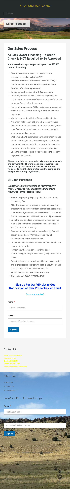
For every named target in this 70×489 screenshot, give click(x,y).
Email (11, 315)
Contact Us (10, 386)
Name (11, 302)
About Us (9, 382)
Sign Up (13, 329)
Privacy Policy (10, 390)
